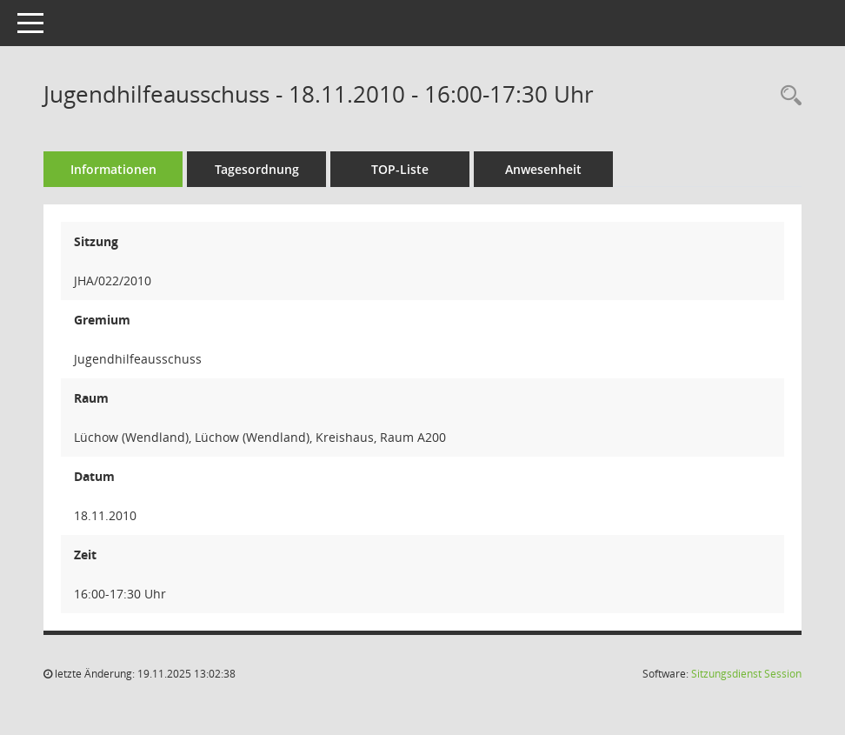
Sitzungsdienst (746, 673)
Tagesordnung (257, 169)
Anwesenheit (543, 169)
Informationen (113, 169)
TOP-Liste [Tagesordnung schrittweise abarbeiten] (400, 169)
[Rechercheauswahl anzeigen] (787, 96)
